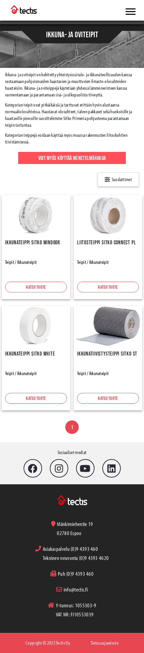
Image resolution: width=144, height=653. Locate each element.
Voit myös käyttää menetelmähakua (72, 158)
